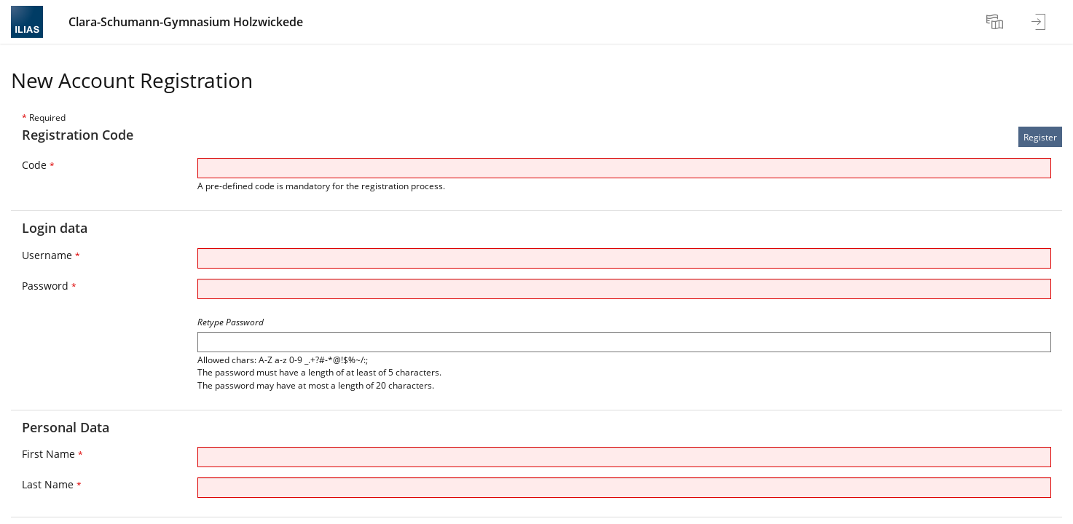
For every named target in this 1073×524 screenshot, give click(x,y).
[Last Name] (624, 487)
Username (51, 255)
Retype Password (230, 322)
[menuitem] (996, 22)
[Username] (624, 258)
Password (49, 286)
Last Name (52, 484)
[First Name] (624, 457)
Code (38, 165)
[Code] (624, 168)
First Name (52, 454)
